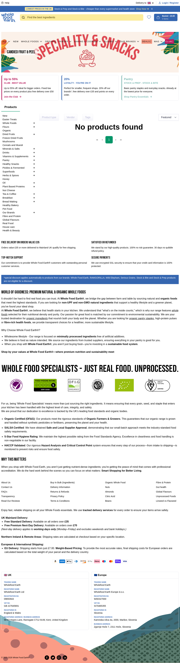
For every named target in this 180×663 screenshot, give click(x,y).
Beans (108, 501)
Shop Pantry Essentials (138, 96)
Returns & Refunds (59, 491)
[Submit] (23, 17)
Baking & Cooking (87, 27)
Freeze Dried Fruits (13, 138)
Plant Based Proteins (14, 186)
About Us (5, 482)
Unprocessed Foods (166, 496)
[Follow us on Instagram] (59, 657)
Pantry (65, 27)
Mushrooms (9, 141)
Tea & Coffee (9, 194)
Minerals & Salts (11, 148)
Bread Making (10, 201)
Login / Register (169, 3)
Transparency (8, 496)
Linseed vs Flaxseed (166, 501)
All (7, 27)
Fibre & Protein (163, 482)
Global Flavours (11, 219)
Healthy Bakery (11, 205)
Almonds (109, 491)
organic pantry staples (141, 318)
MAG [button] (158, 27)
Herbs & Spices (11, 175)
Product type (49, 117)
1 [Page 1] (109, 139)
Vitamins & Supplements (15, 156)
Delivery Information (60, 487)
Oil (4, 182)
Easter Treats (10, 119)
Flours (110, 27)
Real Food (8, 223)
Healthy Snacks (11, 164)
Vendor (71, 117)
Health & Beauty (11, 230)
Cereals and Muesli (13, 145)
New (16, 27)
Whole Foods (32, 27)
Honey (6, 179)
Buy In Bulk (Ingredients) (62, 482)
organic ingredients (37, 318)
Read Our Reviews (10, 501)
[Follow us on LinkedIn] (65, 657)
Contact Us (6, 487)
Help (5, 3)
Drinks (6, 152)
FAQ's (4, 491)
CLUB (170, 27)
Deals (147, 27)
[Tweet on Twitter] (53, 657)
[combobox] (81, 17)
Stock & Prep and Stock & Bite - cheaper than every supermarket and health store (87, 9)
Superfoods (9, 171)
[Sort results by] (168, 117)
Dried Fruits (9, 134)
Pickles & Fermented (13, 167)
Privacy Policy (57, 496)
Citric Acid (110, 496)
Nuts (107, 487)
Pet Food (7, 208)
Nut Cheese (9, 190)
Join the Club (12, 96)
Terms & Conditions (59, 501)
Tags (88, 117)
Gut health (161, 487)
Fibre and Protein (12, 216)
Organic (50, 27)
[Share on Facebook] (47, 657)
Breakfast (8, 197)
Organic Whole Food (115, 482)
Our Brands (130, 27)
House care (9, 227)
